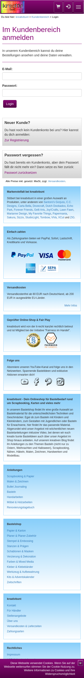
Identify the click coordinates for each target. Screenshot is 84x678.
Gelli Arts (39, 209)
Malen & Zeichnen (17, 481)
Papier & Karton (16, 530)
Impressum (13, 654)
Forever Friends (23, 209)
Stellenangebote (16, 615)
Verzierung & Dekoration (21, 556)
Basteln (11, 491)
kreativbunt (22, 16)
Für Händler (14, 610)
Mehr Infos (71, 305)
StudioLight (32, 217)
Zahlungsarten (15, 631)
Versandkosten (56, 181)
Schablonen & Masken (20, 551)
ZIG (72, 217)
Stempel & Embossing (20, 541)
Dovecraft (38, 206)
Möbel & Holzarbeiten (19, 502)
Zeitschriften (14, 582)
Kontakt (11, 605)
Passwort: (9, 85)
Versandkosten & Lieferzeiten (24, 626)
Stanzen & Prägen (18, 546)
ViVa (54, 217)
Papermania (60, 213)
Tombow (45, 217)
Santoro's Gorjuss (54, 202)
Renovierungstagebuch (20, 507)
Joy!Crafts (52, 209)
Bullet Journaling (17, 486)
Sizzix (20, 217)
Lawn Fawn (66, 209)
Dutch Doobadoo (56, 206)
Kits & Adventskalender (20, 577)
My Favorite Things (40, 213)
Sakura (11, 217)
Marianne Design (17, 213)
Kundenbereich (40, 16)
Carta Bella (24, 206)
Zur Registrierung (16, 140)
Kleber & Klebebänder (20, 566)
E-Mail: (7, 69)
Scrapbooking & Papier (20, 476)
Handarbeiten (15, 497)
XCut (61, 217)
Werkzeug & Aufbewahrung (23, 571)
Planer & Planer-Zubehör (22, 535)
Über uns (12, 621)
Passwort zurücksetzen (20, 172)
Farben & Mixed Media (20, 561)
